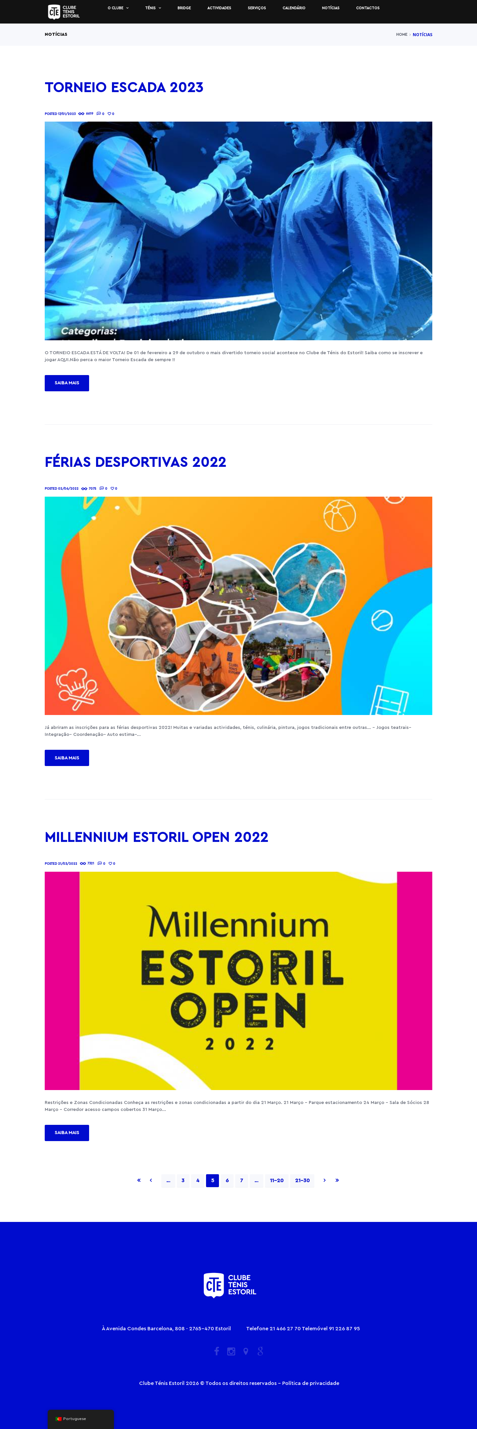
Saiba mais (67, 383)
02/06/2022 (68, 488)
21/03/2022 (67, 863)
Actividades (219, 8)
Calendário (294, 8)
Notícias (331, 8)
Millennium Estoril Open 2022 (156, 838)
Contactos (368, 8)
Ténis (150, 8)
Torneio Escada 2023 (124, 88)
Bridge (184, 8)
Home (401, 34)
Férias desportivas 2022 (135, 462)
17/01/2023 (67, 114)
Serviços (257, 8)
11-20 (277, 1180)
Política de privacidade (310, 1383)
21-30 (302, 1180)
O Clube (115, 8)
